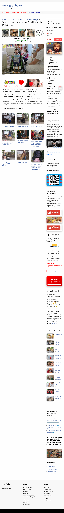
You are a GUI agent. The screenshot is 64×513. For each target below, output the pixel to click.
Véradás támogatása (57, 369)
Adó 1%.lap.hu (47, 493)
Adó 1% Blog (46, 497)
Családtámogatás (52, 473)
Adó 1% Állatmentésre (48, 499)
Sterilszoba (25, 493)
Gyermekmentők (47, 489)
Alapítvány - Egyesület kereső (18, 12)
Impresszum (4, 511)
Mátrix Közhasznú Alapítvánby (29, 497)
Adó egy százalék (12, 5)
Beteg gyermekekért (58, 376)
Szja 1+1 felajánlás (27, 489)
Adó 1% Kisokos (47, 500)
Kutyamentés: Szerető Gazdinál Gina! (7, 143)
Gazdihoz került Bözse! (22, 126)
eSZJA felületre (55, 69)
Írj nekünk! (54, 323)
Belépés (15, 1)
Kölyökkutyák (58, 396)
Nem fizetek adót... (53, 425)
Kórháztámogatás (52, 471)
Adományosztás (26, 504)
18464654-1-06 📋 (22, 40)
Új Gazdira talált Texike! (8, 126)
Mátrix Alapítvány (52, 271)
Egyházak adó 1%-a (48, 495)
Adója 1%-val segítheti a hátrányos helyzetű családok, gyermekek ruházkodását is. (37, 144)
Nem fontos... (52, 424)
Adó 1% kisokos (5, 12)
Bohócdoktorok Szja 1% (28, 487)
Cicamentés (25, 502)
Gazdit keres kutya (52, 469)
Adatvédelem (10, 511)
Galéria (5, 19)
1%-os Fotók (31, 12)
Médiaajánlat (16, 511)
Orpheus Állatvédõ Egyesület (29, 495)
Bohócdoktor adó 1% (58, 383)
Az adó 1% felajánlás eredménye (24, 19)
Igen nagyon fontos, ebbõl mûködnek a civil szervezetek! (53, 420)
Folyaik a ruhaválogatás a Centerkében (22, 141)
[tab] (49, 330)
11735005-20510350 (57, 148)
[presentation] (49, 330)
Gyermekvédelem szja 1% (58, 390)
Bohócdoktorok (58, 334)
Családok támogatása (57, 341)
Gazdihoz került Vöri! (21, 162)
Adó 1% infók (47, 487)
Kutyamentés (26, 499)
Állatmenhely (25, 491)
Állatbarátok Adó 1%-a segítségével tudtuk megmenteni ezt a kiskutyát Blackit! (36, 167)
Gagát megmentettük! (36, 126)
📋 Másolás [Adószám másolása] (58, 39)
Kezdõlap (38, 12)
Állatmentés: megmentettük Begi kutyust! (6, 164)
